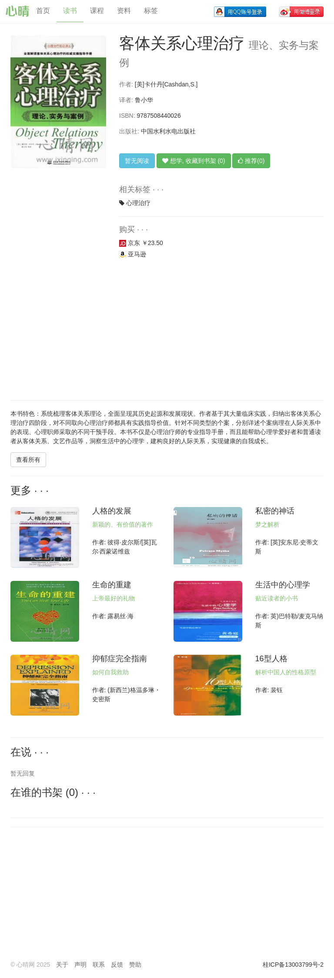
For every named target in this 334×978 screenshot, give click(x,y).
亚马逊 (132, 254)
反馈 (117, 964)
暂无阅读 (137, 160)
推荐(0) (251, 160)
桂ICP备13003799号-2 (293, 964)
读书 (70, 10)
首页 (43, 10)
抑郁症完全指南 (119, 658)
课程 (97, 10)
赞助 (135, 964)
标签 (151, 10)
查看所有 (28, 459)
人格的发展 (111, 511)
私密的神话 (274, 511)
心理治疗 (138, 202)
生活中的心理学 (282, 584)
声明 (80, 964)
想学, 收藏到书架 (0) (193, 160)
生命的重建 (111, 584)
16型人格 (271, 658)
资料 (124, 10)
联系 (99, 964)
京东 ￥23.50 (141, 242)
